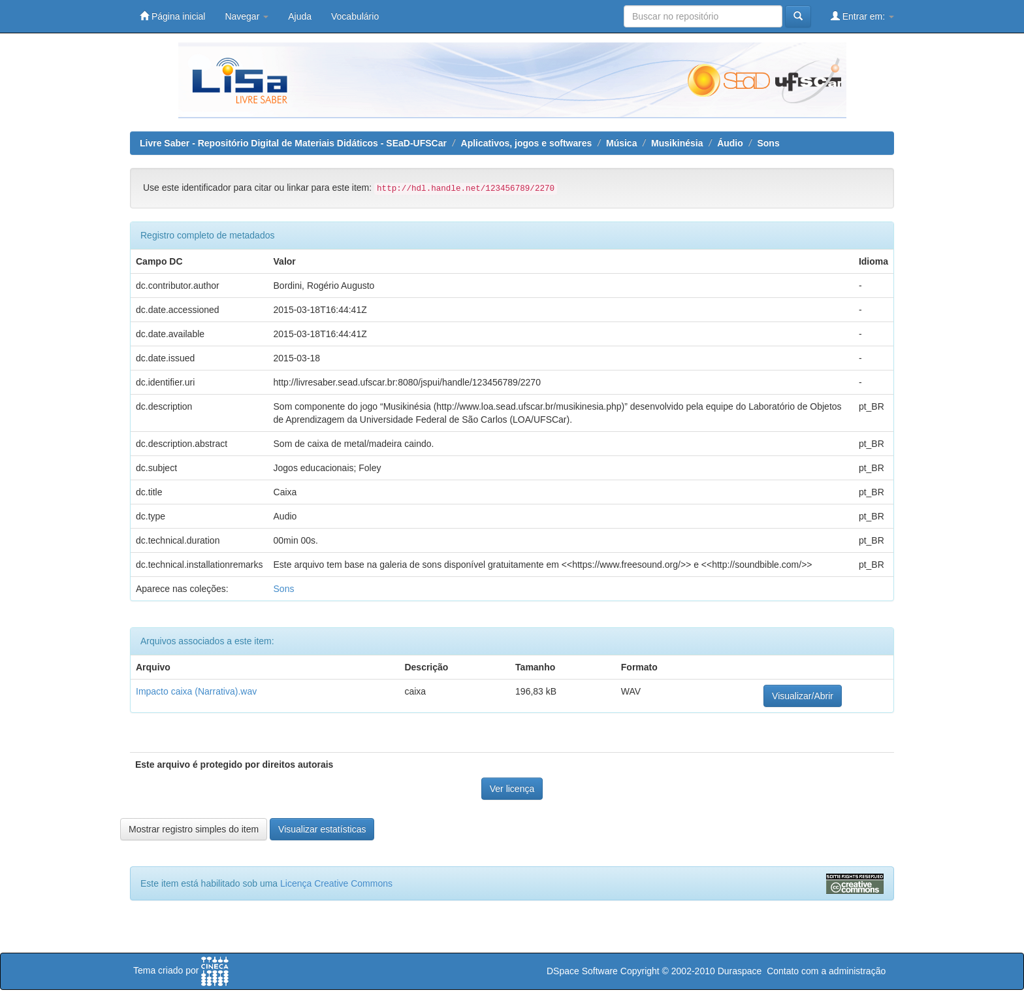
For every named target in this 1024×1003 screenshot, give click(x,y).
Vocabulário (355, 16)
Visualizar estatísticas (322, 829)
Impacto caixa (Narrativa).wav (196, 691)
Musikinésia (677, 143)
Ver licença (512, 788)
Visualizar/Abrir (802, 696)
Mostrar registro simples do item (194, 829)
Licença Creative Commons (336, 883)
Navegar (246, 16)
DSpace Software (582, 971)
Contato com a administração (826, 971)
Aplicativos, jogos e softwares (526, 143)
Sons (768, 143)
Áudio (730, 143)
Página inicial (172, 16)
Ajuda (300, 16)
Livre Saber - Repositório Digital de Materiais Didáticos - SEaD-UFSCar (293, 143)
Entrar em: (862, 16)
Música (621, 143)
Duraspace (740, 971)
